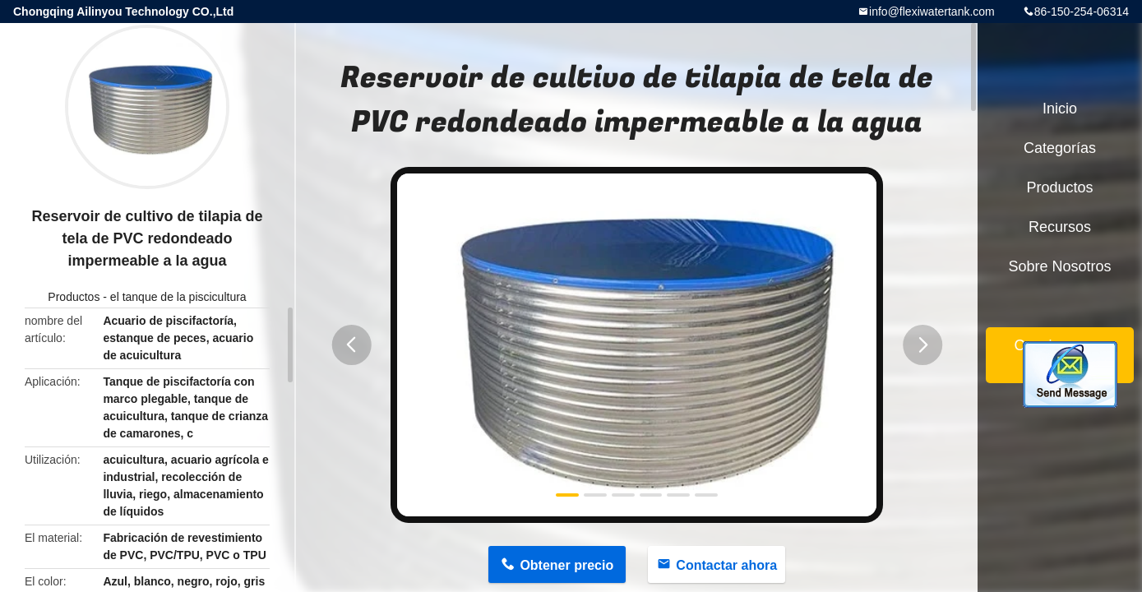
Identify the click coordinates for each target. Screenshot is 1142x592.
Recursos (1060, 227)
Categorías (1060, 148)
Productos (73, 296)
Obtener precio (566, 565)
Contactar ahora (726, 565)
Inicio (1060, 108)
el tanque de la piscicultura (178, 296)
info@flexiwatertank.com (932, 11)
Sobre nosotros (1059, 266)
